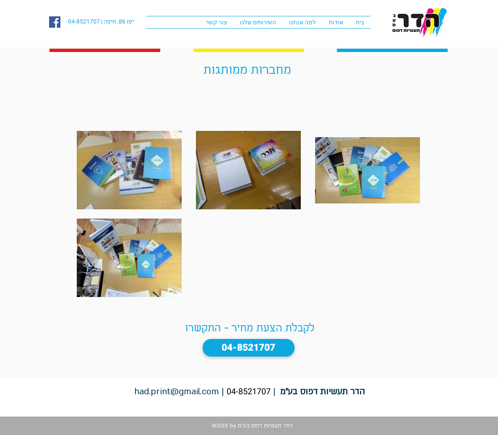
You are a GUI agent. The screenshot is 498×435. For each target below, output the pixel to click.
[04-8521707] (249, 348)
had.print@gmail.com (176, 391)
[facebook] (54, 22)
